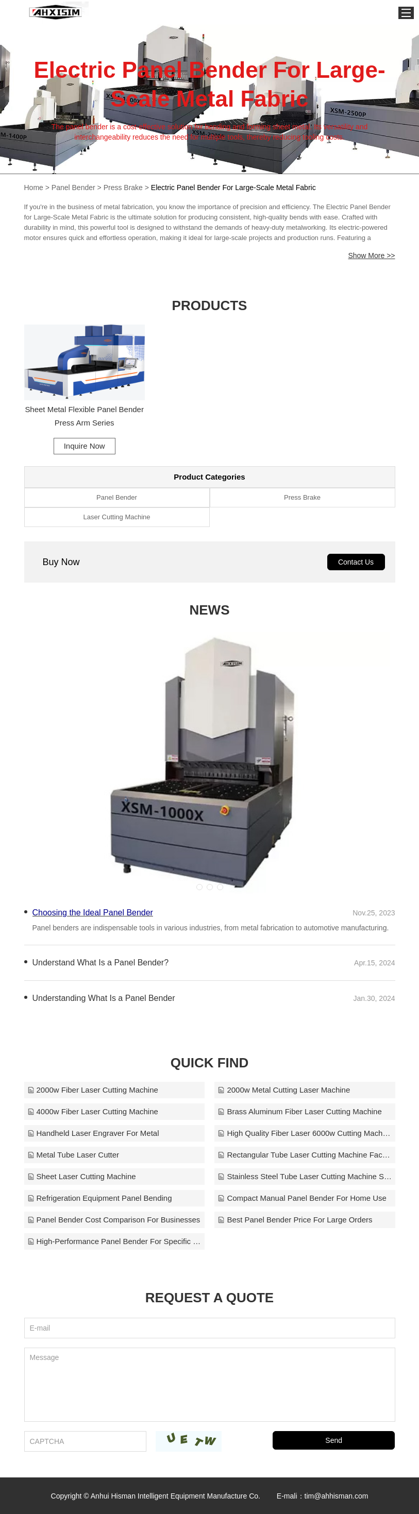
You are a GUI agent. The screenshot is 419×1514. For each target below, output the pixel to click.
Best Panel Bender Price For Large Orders (295, 1219)
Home (33, 187)
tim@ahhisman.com (336, 1495)
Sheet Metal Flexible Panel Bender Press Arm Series (83, 415)
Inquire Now (83, 444)
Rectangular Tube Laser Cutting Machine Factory (305, 1154)
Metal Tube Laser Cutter (73, 1154)
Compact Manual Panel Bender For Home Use (302, 1197)
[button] (199, 886)
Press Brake (123, 187)
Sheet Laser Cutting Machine (81, 1175)
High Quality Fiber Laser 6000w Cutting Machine (305, 1132)
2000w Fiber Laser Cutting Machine (93, 1089)
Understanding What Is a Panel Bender (104, 997)
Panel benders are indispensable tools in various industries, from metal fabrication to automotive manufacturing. (210, 927)
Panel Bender (73, 187)
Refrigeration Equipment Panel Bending (100, 1197)
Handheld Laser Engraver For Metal (93, 1132)
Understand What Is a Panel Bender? (100, 962)
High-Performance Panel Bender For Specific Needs (114, 1240)
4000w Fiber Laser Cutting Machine (93, 1111)
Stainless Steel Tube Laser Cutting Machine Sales (305, 1175)
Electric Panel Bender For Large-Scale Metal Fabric (233, 187)
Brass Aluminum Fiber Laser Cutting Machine (300, 1111)
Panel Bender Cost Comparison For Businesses (114, 1219)
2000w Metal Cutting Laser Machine (284, 1089)
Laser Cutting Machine (116, 516)
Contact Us (356, 561)
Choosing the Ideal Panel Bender (93, 912)
